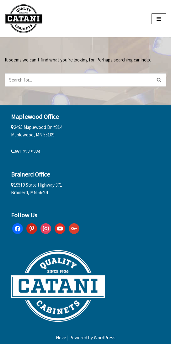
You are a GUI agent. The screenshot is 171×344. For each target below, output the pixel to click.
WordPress (104, 338)
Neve (61, 338)
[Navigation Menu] (159, 18)
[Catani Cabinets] (23, 18)
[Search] (78, 80)
